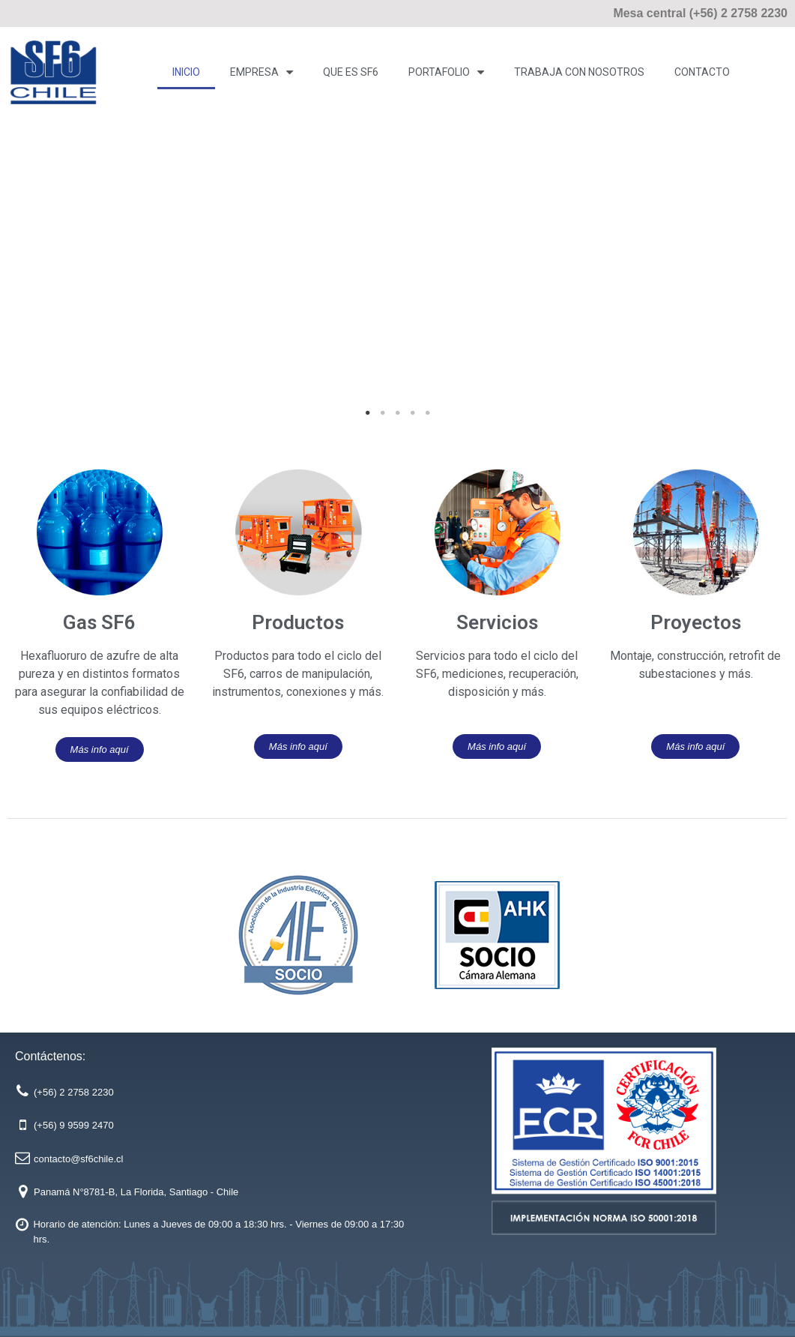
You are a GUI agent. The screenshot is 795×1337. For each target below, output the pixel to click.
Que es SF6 (350, 72)
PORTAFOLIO (446, 72)
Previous (29, 275)
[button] (99, 749)
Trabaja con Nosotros (579, 72)
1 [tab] (367, 413)
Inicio (186, 72)
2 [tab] (382, 413)
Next (765, 275)
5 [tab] (427, 413)
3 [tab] (397, 413)
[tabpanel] (397, 274)
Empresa (261, 72)
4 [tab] (412, 413)
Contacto (702, 72)
